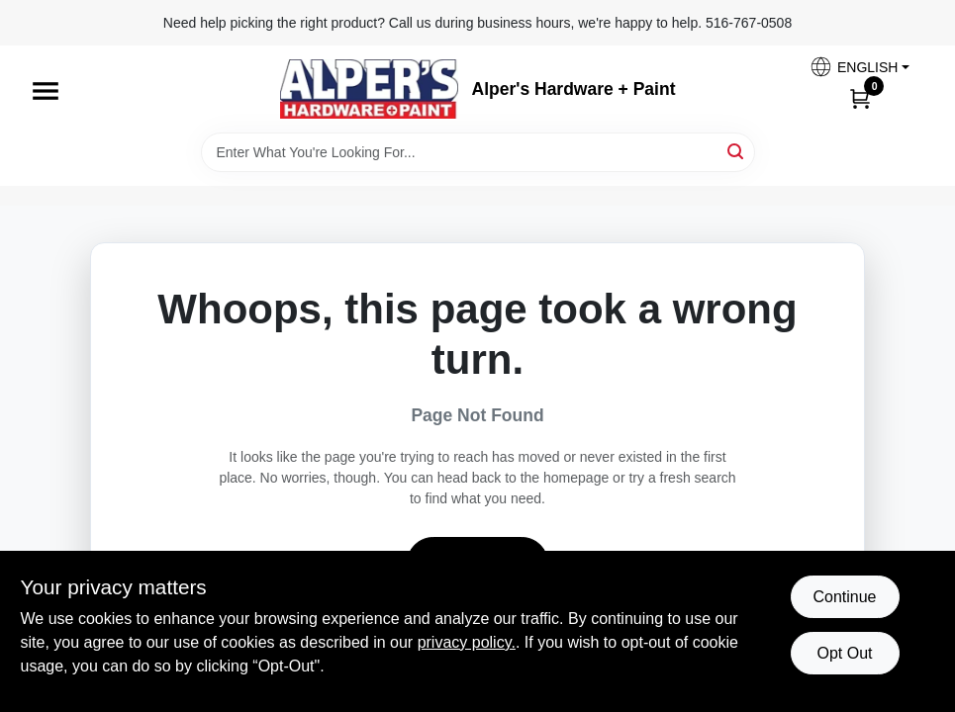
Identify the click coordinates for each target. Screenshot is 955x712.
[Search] (736, 150)
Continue (844, 596)
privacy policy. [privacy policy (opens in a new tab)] (467, 642)
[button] (859, 66)
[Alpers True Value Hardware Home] (369, 89)
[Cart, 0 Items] (860, 98)
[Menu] (45, 91)
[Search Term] (478, 152)
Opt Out (844, 653)
